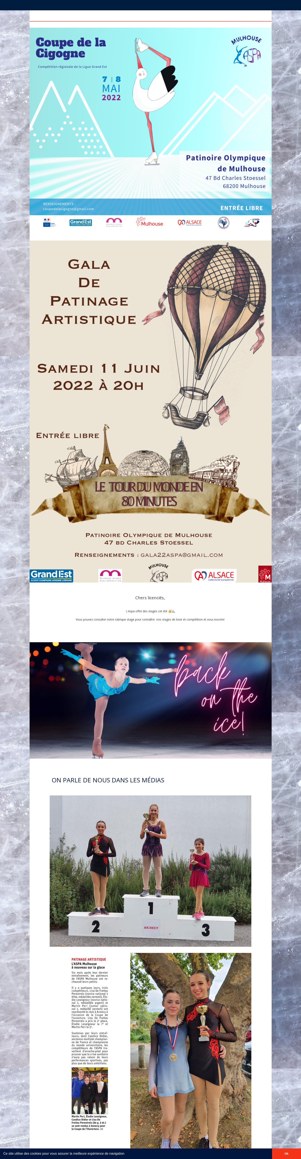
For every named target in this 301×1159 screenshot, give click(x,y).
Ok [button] (286, 1153)
